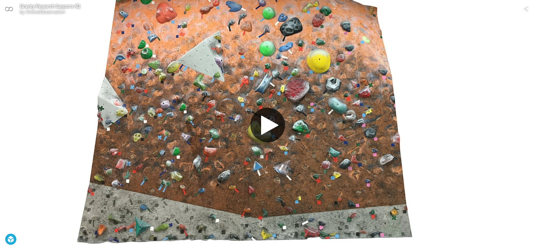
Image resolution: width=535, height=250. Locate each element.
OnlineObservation (45, 12)
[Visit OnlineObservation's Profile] (9, 9)
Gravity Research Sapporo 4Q (50, 6)
